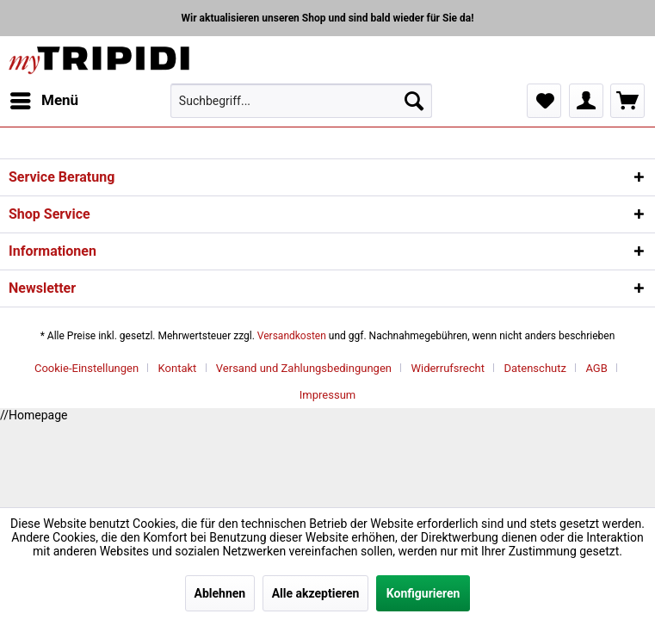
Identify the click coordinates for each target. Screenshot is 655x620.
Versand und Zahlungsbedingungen (304, 368)
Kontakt (177, 368)
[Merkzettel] (544, 101)
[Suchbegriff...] (301, 101)
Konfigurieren (423, 593)
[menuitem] (43, 101)
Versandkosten (291, 336)
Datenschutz (534, 368)
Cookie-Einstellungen (86, 368)
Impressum (327, 394)
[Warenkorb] (627, 101)
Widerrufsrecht (448, 368)
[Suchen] (414, 101)
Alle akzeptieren (316, 593)
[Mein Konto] (586, 101)
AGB (596, 368)
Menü (44, 97)
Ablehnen (220, 593)
